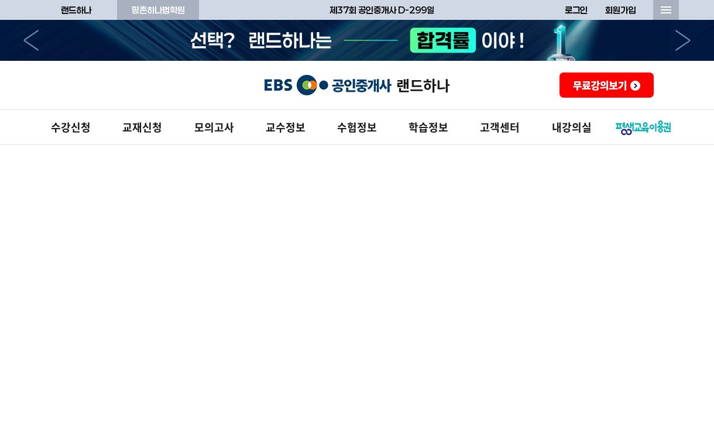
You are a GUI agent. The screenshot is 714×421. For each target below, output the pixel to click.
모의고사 (214, 127)
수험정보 (357, 127)
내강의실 (572, 127)
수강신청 (71, 127)
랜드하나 (76, 10)
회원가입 (620, 10)
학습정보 (428, 127)
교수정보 (285, 127)
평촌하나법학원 (158, 10)
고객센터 (500, 127)
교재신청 (142, 127)
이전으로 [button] (31, 40)
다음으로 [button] (683, 40)
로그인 (576, 10)
